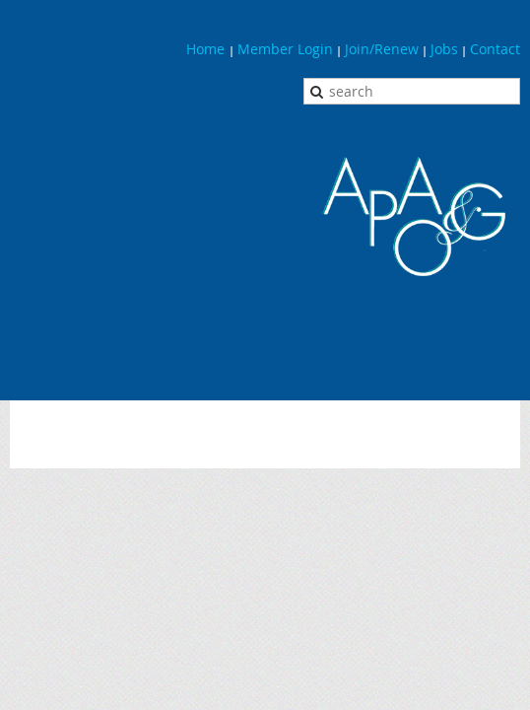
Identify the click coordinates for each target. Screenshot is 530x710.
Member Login (285, 48)
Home (207, 48)
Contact (495, 48)
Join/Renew (382, 48)
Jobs (444, 48)
